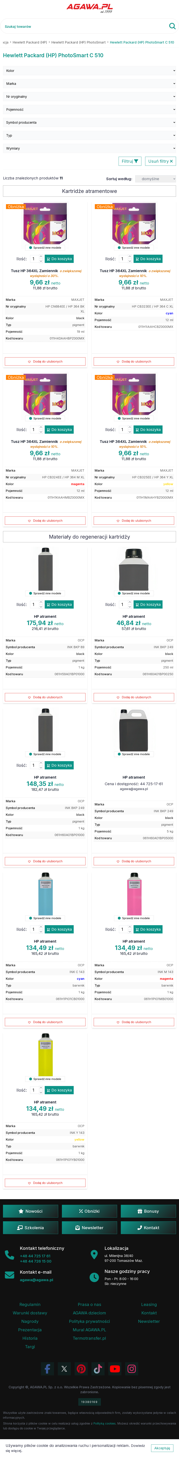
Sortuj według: (119, 179)
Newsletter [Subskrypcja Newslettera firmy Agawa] (149, 1321)
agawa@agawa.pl (134, 789)
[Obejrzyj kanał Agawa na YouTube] (114, 1368)
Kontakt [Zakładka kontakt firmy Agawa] (149, 1312)
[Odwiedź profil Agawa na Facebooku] (47, 1368)
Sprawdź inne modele (45, 247)
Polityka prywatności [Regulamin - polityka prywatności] (89, 1321)
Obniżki (89, 1211)
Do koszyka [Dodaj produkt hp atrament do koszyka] (59, 604)
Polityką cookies (104, 1423)
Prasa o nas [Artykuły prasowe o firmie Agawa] (89, 1304)
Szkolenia (30, 1227)
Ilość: (21, 258)
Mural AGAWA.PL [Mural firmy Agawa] (89, 1329)
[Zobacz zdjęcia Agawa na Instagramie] (131, 1368)
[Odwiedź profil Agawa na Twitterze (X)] (64, 1368)
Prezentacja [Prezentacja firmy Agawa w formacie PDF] (30, 1329)
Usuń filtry (160, 161)
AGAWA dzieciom (89, 1312)
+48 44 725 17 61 (35, 1256)
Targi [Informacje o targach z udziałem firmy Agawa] (30, 1346)
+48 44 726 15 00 (35, 1261)
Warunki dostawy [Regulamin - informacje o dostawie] (30, 1312)
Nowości (30, 1211)
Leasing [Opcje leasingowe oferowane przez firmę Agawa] (149, 1304)
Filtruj (130, 161)
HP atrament (45, 616)
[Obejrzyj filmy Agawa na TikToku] (98, 1368)
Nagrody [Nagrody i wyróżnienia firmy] (30, 1321)
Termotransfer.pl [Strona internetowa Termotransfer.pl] (89, 1338)
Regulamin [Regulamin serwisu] (30, 1304)
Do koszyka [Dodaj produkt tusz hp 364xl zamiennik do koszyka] (59, 259)
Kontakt (148, 1227)
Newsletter (89, 1227)
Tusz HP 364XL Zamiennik (46, 273)
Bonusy (148, 1211)
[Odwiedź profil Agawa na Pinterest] (81, 1368)
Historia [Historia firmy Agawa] (30, 1338)
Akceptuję (162, 1448)
